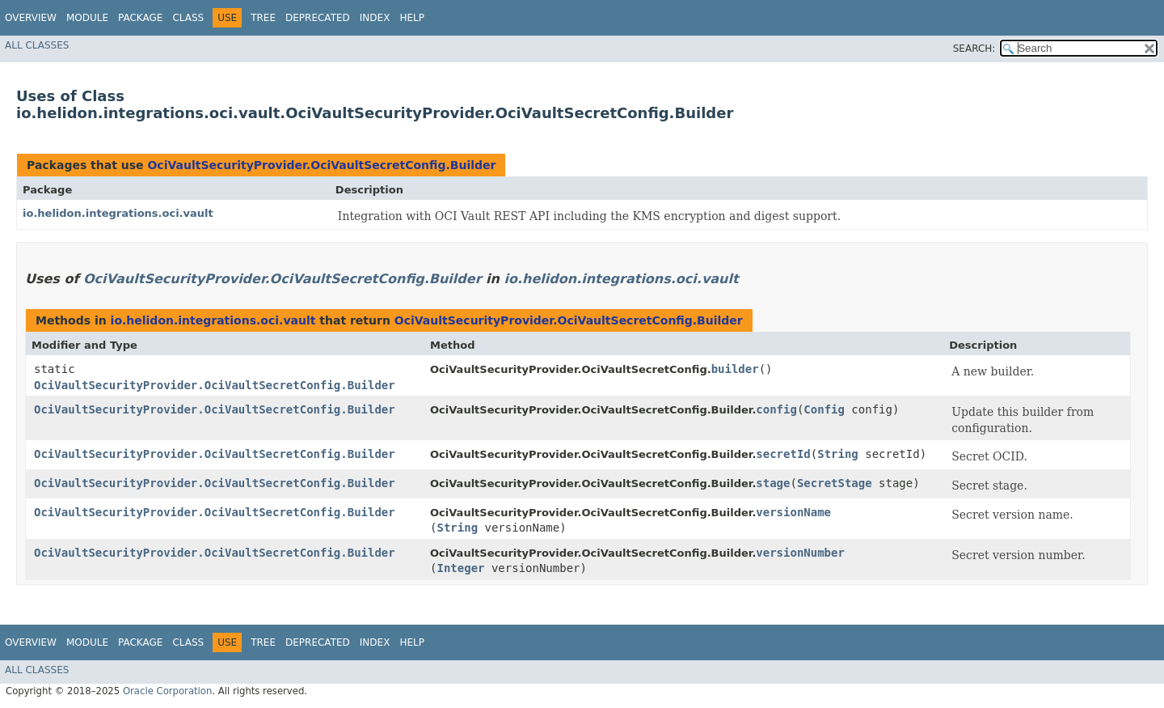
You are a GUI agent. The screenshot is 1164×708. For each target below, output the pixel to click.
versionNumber (800, 552)
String (837, 453)
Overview (31, 17)
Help (411, 17)
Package (140, 17)
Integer (460, 568)
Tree (263, 17)
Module (87, 17)
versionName (793, 512)
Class (188, 17)
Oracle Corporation (168, 691)
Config (824, 409)
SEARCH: (974, 48)
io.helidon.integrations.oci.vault (118, 213)
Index (375, 17)
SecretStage (834, 483)
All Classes (37, 45)
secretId (783, 453)
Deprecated (317, 17)
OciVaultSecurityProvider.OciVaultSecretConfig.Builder (321, 165)
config (776, 409)
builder (735, 368)
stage (773, 483)
